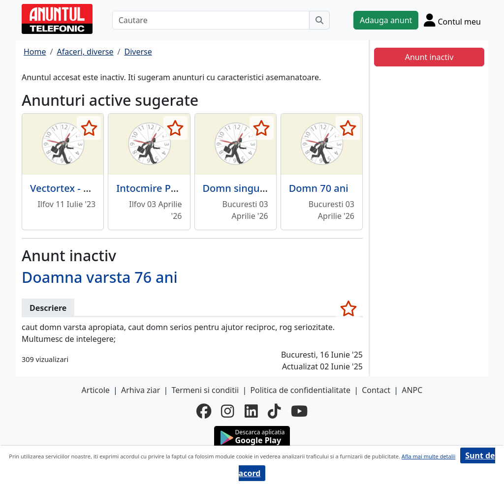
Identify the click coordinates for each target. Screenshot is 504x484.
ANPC (412, 390)
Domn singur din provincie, (266, 188)
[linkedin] (251, 411)
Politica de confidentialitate (300, 390)
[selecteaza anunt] (89, 128)
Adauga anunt (386, 20)
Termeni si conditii (205, 390)
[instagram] (227, 411)
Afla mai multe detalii (428, 456)
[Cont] (452, 20)
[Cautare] (211, 20)
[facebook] (203, 411)
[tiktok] (274, 411)
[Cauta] (319, 20)
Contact (376, 390)
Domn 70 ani (318, 188)
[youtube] (299, 411)
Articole (96, 390)
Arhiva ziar (140, 390)
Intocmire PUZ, (151, 188)
